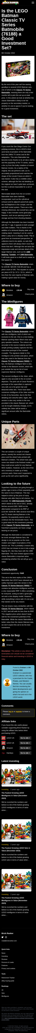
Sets (3, 993)
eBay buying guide (8, 981)
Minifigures (5, 996)
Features (5, 965)
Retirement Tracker (8, 978)
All (2, 990)
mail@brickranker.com (9, 941)
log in (11, 711)
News (3, 953)
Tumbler (12, 255)
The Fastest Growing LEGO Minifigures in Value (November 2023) (14, 900)
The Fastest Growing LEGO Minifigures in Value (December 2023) (14, 795)
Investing (5, 789)
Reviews (4, 959)
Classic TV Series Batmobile (16, 264)
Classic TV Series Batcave (12, 609)
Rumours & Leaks (8, 962)
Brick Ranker (7, 933)
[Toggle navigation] (32, 2)
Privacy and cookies (8, 968)
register (19, 711)
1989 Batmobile (26, 255)
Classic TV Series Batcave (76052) (15, 361)
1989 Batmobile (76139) (21, 501)
